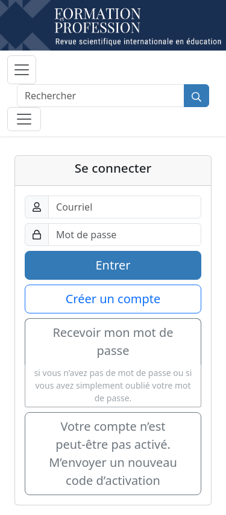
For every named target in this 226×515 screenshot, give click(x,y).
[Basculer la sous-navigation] (24, 119)
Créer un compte (113, 299)
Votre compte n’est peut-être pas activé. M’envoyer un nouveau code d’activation (113, 453)
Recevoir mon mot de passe (112, 341)
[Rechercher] (100, 95)
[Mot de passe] (124, 234)
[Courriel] (124, 207)
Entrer (112, 265)
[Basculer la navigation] (21, 69)
